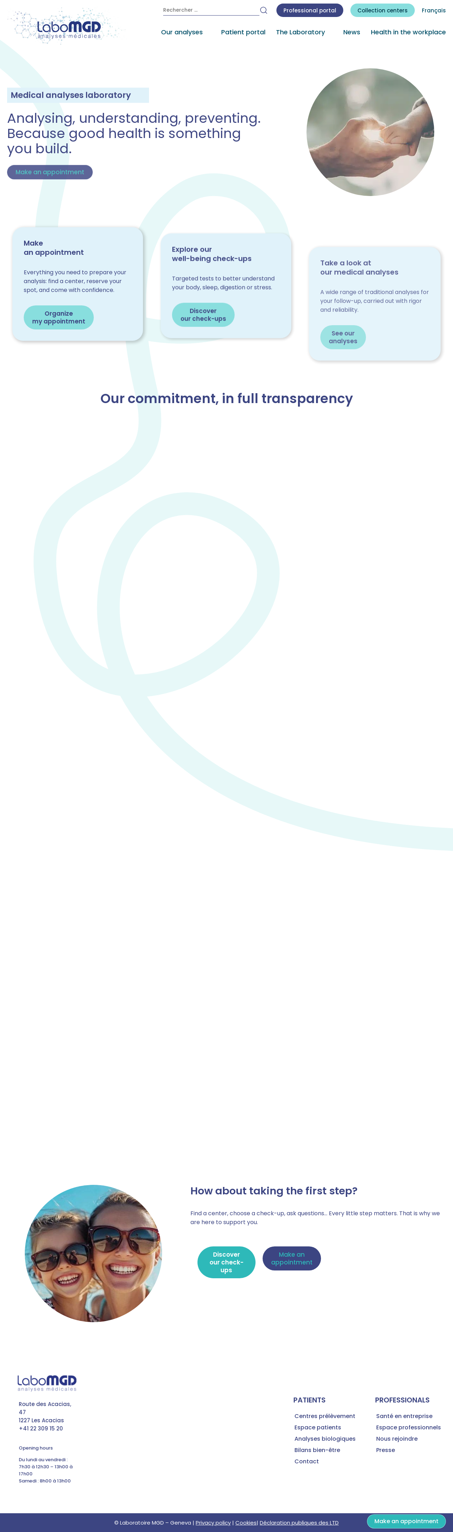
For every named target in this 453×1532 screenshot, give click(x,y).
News (351, 32)
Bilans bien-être (317, 1450)
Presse (385, 1450)
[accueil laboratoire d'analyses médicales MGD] (67, 26)
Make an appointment (406, 1521)
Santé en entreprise (404, 1416)
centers (382, 10)
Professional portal (309, 10)
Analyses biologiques (325, 1439)
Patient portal (243, 32)
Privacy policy (213, 1522)
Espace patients (317, 1427)
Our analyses (182, 32)
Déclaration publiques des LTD (299, 1522)
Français (434, 10)
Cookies (246, 1522)
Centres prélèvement (324, 1416)
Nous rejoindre (397, 1439)
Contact (306, 1461)
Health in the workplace (408, 32)
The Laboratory (300, 32)
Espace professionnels (408, 1427)
